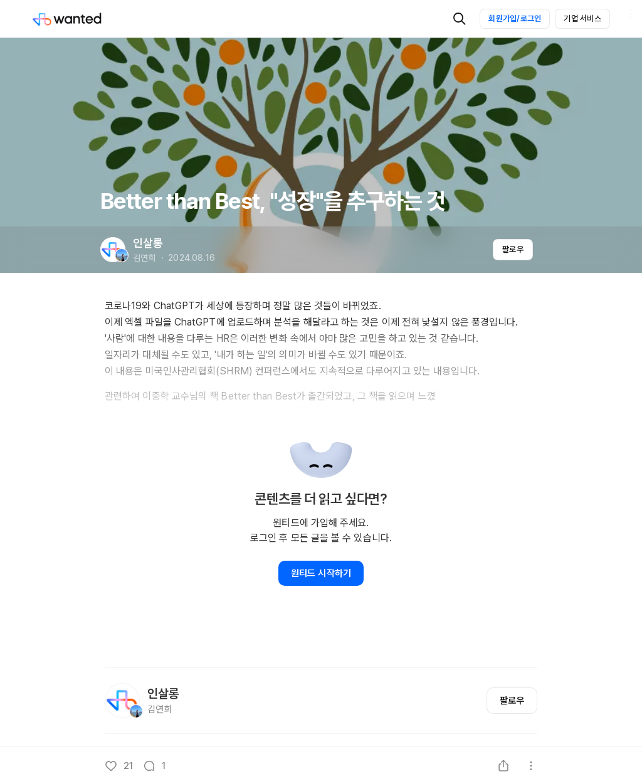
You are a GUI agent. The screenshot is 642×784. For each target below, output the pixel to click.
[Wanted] (79, 19)
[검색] (459, 18)
